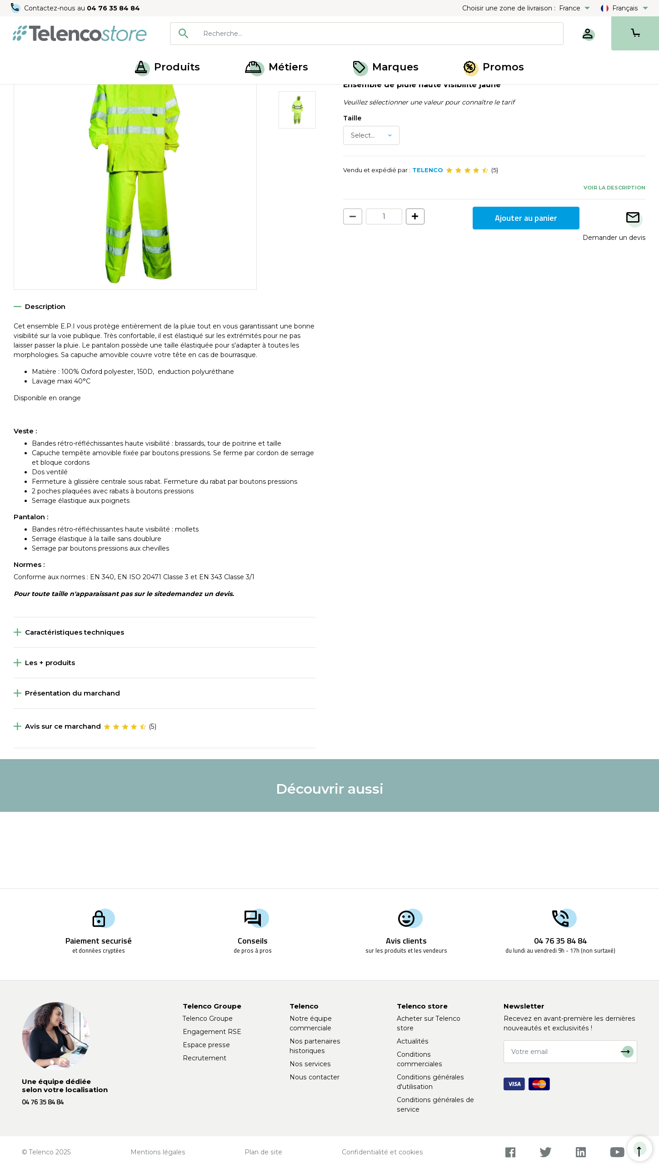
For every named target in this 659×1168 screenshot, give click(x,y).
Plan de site (263, 1152)
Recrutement (204, 1058)
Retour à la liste (41, 114)
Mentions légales (157, 1152)
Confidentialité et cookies (382, 1152)
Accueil (24, 94)
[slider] (467, 246)
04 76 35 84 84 (113, 8)
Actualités (413, 1041)
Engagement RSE (212, 1032)
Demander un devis (614, 313)
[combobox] (367, 33)
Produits (167, 67)
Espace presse (206, 1045)
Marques (386, 67)
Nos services (310, 1064)
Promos (494, 67)
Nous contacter (314, 1077)
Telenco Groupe (208, 1018)
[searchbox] (380, 33)
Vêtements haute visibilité (153, 94)
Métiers (276, 67)
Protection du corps (75, 94)
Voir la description (614, 263)
